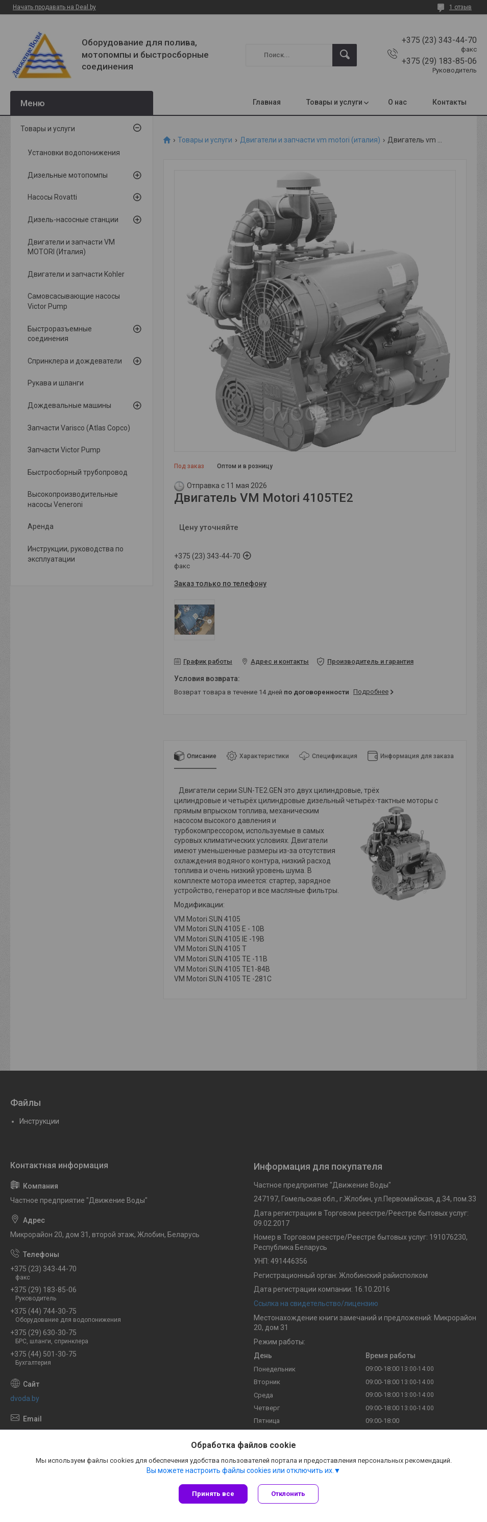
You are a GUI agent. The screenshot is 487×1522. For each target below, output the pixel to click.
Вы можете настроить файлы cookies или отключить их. (240, 1470)
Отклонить (288, 1493)
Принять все (213, 1493)
